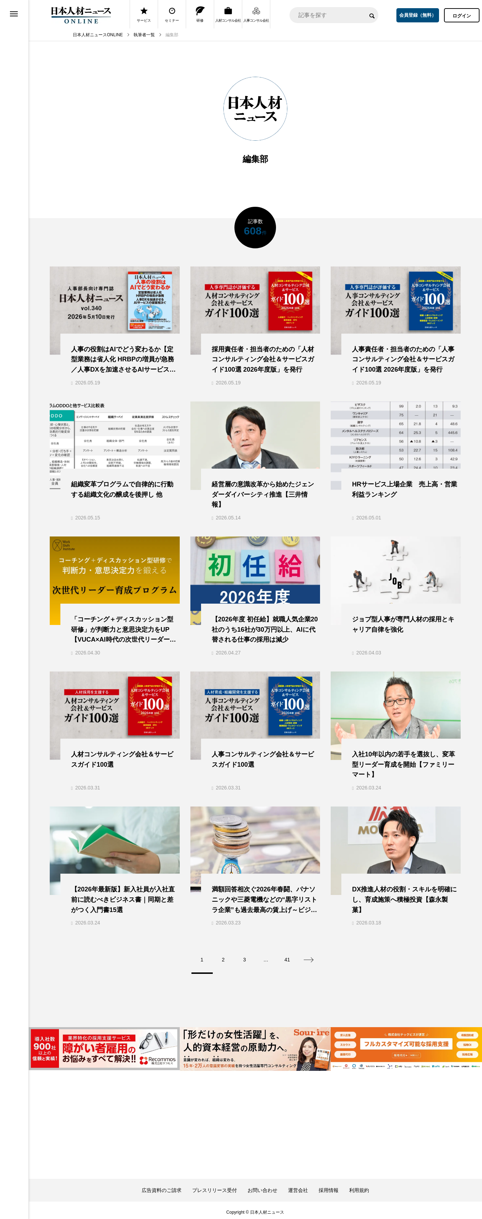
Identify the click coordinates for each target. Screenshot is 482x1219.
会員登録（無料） (417, 15)
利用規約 (359, 1186)
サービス (144, 14)
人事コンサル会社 (256, 14)
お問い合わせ (262, 1186)
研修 (200, 14)
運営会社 (298, 1186)
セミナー (172, 14)
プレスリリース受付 (214, 1186)
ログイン (462, 15)
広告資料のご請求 (162, 1186)
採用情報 (329, 1186)
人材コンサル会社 (228, 14)
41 (287, 956)
